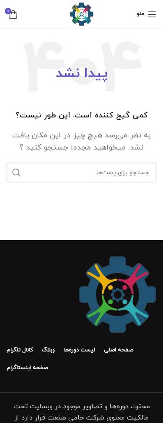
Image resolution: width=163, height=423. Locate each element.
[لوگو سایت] (81, 13)
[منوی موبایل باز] (146, 14)
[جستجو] (81, 172)
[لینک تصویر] (117, 294)
